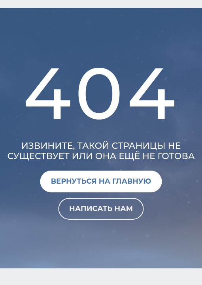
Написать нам (101, 208)
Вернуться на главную (101, 181)
